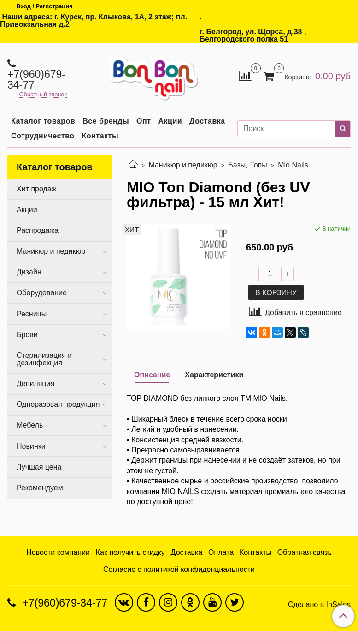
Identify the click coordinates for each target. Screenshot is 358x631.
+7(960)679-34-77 (36, 79)
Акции (170, 121)
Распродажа (38, 230)
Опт (143, 121)
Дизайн (29, 272)
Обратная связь (304, 552)
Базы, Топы (247, 165)
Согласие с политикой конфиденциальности (179, 569)
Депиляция (35, 383)
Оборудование (42, 293)
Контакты (100, 136)
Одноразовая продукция (58, 404)
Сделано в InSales (319, 604)
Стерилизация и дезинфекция (44, 359)
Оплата (221, 552)
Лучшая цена (39, 467)
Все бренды (105, 121)
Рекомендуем (40, 488)
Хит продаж (36, 189)
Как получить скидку (130, 552)
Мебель (30, 425)
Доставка (207, 121)
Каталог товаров (43, 121)
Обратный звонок (43, 95)
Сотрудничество (43, 136)
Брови (27, 335)
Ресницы (32, 314)
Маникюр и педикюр (182, 165)
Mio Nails (293, 165)
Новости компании (58, 552)
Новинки (31, 446)
